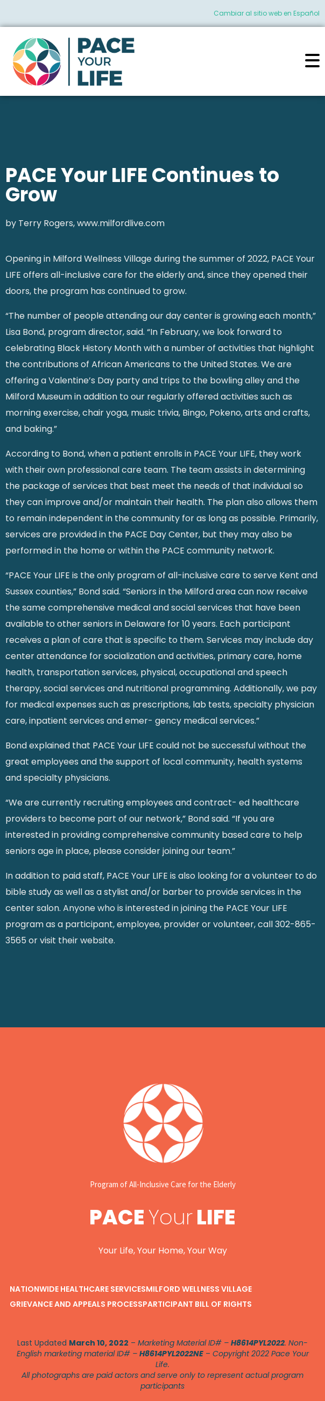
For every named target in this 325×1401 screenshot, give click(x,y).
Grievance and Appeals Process (76, 1304)
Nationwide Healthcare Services (78, 1289)
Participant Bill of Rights (197, 1304)
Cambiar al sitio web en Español (267, 13)
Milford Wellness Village (199, 1289)
